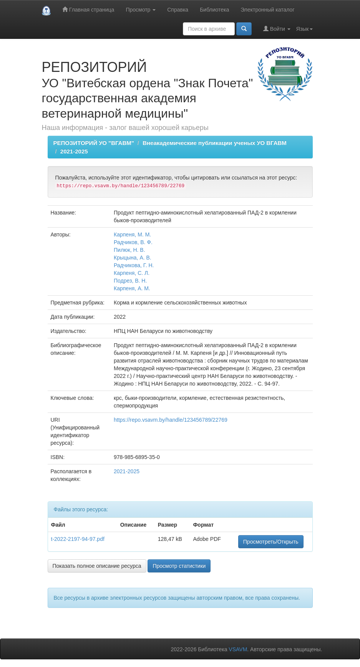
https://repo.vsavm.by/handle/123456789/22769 (170, 420)
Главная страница (88, 9)
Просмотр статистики (179, 566)
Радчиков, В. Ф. (133, 242)
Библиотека (214, 10)
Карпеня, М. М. (132, 234)
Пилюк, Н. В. (129, 250)
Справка (177, 10)
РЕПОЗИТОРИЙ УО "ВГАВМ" (93, 143)
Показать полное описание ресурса (97, 566)
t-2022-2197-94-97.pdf (78, 539)
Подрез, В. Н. (130, 281)
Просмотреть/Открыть (271, 542)
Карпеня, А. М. (132, 288)
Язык (304, 29)
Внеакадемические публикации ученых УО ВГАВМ (215, 143)
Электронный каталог (267, 10)
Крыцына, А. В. (132, 257)
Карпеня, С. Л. (131, 273)
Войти (276, 28)
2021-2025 (74, 151)
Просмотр (141, 10)
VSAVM (238, 649)
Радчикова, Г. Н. (134, 265)
